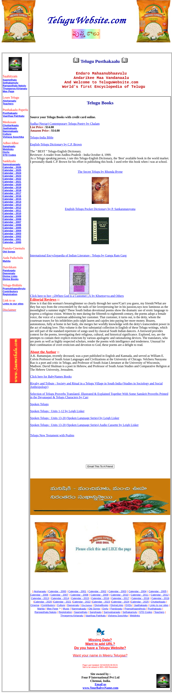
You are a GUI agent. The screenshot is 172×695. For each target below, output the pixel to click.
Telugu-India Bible (41, 140)
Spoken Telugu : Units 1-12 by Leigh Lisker (57, 414)
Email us (100, 687)
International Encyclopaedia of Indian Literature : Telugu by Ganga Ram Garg (78, 258)
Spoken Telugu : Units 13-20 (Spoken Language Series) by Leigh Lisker (74, 421)
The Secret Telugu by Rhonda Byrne (100, 174)
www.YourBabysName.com (100, 691)
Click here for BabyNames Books (51, 379)
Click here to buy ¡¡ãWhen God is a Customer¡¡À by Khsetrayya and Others (77, 299)
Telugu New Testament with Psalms (52, 438)
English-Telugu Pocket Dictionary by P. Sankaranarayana (100, 212)
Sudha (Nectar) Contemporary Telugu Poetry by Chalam (65, 126)
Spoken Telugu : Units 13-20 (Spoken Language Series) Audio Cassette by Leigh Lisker (84, 428)
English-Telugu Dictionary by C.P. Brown (56, 147)
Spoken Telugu (39, 407)
